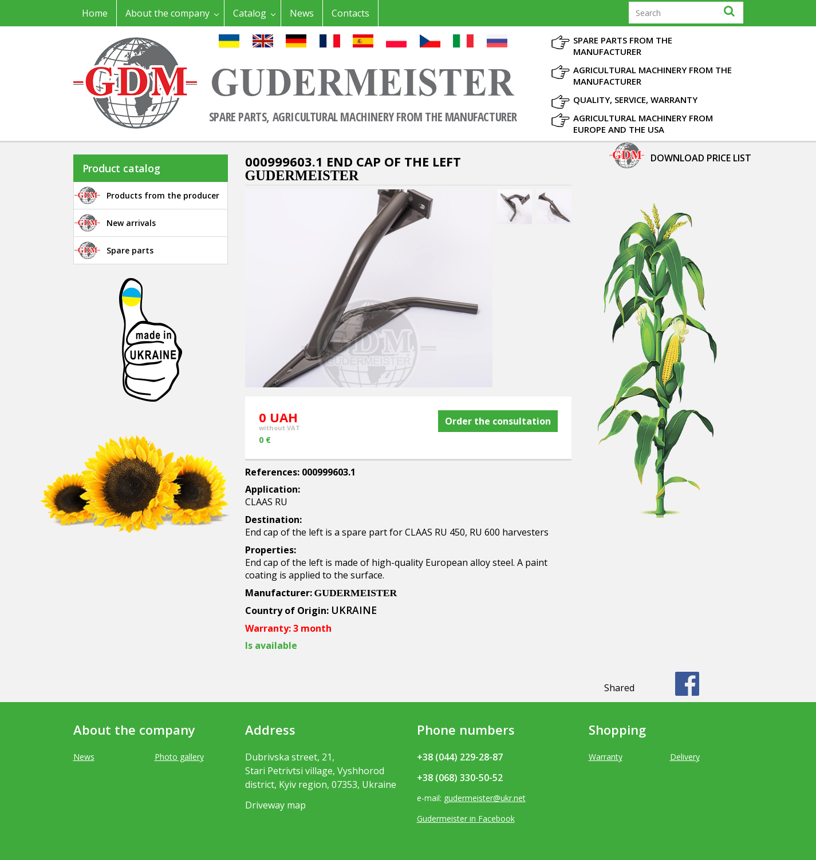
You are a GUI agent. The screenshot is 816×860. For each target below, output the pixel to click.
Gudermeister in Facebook (466, 818)
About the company (167, 13)
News (302, 13)
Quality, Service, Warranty (635, 99)
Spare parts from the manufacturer (622, 45)
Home (95, 13)
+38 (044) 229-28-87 (460, 757)
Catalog (249, 13)
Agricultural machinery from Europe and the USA (643, 123)
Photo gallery (179, 756)
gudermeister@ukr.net (485, 797)
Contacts (350, 13)
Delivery (685, 756)
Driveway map (275, 805)
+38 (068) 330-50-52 (460, 777)
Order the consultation (498, 421)
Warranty (605, 756)
